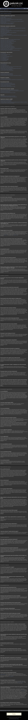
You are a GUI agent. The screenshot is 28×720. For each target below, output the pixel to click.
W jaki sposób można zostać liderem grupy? (6, 67)
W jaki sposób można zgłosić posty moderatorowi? (7, 47)
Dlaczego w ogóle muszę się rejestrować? (6, 16)
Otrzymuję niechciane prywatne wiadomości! (6, 74)
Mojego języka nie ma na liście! (4, 31)
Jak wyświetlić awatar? (3, 33)
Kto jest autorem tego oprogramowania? (6, 100)
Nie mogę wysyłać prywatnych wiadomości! (6, 73)
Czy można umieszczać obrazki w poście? (6, 56)
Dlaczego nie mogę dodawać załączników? (6, 45)
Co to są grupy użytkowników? (4, 65)
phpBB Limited (2, 674)
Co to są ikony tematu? (3, 60)
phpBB (12, 717)
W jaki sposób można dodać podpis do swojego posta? (8, 41)
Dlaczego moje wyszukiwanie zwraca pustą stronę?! (7, 84)
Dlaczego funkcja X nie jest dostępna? (5, 101)
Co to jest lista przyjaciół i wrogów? (5, 78)
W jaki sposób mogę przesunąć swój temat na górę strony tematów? (10, 50)
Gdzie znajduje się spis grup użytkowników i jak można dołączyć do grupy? (11, 66)
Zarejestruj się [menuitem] (27, 8)
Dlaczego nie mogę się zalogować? (5, 20)
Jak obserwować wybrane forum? (5, 91)
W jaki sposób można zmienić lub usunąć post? (7, 40)
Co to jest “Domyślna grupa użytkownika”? (6, 69)
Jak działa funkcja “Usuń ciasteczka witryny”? (6, 23)
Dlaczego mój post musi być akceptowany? (6, 49)
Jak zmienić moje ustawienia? (4, 27)
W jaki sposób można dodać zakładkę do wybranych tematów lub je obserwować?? (12, 90)
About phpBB (10, 676)
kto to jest (22, 690)
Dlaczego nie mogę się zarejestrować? (5, 18)
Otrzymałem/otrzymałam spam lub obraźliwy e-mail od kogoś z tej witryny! (10, 75)
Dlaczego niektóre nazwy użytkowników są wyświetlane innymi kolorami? (10, 68)
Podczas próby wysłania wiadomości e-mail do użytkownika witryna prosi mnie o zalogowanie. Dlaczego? (13, 35)
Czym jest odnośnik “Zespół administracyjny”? (6, 70)
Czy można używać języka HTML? (5, 54)
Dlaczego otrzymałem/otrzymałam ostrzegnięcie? (7, 46)
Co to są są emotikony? (3, 55)
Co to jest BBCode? (3, 53)
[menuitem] (2, 8)
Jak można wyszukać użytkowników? (5, 85)
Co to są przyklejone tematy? (4, 58)
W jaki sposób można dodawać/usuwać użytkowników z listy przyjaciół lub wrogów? (12, 79)
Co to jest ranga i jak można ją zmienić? (6, 34)
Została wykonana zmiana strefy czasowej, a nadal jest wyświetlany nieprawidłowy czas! (12, 30)
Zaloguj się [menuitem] (26, 8)
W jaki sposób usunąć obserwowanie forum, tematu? (7, 92)
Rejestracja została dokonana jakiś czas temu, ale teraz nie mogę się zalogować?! (12, 21)
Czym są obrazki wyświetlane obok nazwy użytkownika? (8, 32)
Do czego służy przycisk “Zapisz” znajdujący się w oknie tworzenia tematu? (11, 48)
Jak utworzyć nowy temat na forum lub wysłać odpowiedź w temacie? (10, 39)
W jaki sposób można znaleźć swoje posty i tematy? (7, 86)
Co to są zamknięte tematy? (4, 59)
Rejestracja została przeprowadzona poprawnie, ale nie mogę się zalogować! (11, 19)
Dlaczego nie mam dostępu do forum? (5, 44)
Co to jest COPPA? (3, 17)
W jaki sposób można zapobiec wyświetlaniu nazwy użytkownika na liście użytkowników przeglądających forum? (12, 28)
